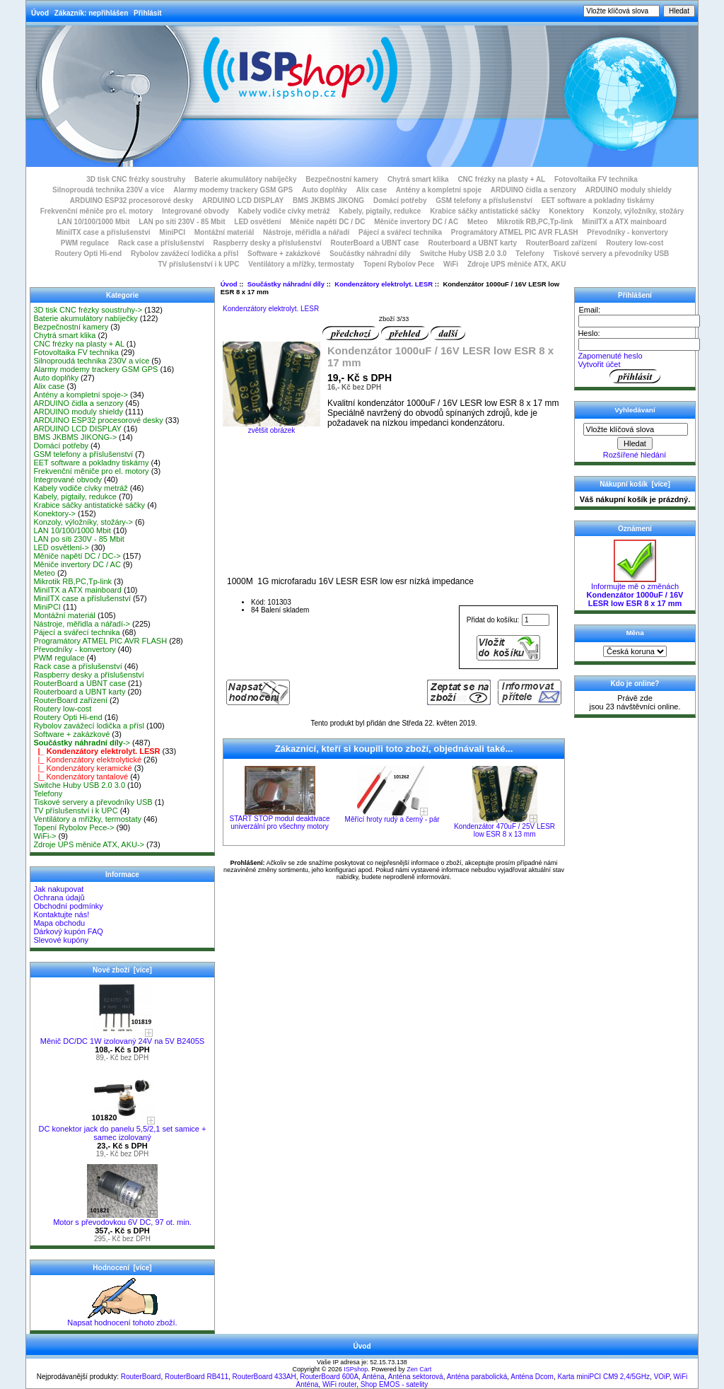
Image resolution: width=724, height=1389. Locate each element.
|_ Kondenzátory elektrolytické (87, 759)
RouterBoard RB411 (196, 1377)
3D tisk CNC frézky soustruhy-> (87, 310)
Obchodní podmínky (68, 906)
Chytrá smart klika (418, 179)
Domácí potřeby (400, 200)
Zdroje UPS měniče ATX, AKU (516, 264)
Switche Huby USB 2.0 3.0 (463, 253)
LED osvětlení (257, 222)
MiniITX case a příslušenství (103, 232)
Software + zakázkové (283, 253)
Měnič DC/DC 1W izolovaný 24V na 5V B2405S (122, 1037)
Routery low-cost (634, 243)
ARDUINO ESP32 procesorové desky (132, 200)
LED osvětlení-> (61, 547)
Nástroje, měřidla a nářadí (306, 232)
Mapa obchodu (59, 923)
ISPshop (356, 1369)
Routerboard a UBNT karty (472, 243)
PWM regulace (85, 243)
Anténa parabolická (477, 1377)
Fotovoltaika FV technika (596, 179)
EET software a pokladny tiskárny (598, 200)
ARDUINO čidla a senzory (533, 190)
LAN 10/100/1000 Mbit (93, 222)
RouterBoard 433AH (264, 1377)
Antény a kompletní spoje (438, 190)
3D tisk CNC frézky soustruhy (135, 179)
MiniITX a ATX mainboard (624, 222)
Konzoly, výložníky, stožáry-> (83, 522)
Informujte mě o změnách (635, 591)
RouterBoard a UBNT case (375, 243)
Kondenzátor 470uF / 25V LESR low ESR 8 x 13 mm (504, 830)
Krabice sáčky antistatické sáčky (485, 211)
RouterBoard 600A (329, 1377)
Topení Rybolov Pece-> (73, 827)
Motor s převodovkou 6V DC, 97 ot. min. (122, 1218)
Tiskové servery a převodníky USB (612, 253)
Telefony (529, 253)
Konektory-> (54, 513)
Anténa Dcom (532, 1377)
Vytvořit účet (599, 364)
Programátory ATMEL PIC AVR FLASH (514, 232)
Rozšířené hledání (634, 455)
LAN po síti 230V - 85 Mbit (182, 222)
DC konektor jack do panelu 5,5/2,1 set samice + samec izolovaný (122, 1129)
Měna (634, 633)
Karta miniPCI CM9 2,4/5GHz (603, 1377)
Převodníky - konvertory (627, 232)
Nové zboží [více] (122, 970)
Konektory (566, 211)
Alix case (371, 190)
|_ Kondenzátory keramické (82, 768)
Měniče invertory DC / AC (416, 222)
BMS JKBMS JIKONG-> (75, 437)
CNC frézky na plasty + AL (501, 179)
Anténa (373, 1377)
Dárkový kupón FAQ (68, 931)
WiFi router (339, 1384)
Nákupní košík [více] (635, 484)
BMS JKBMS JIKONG (328, 200)
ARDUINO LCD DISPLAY (243, 200)
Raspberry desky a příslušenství (267, 243)
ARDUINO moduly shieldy (628, 190)
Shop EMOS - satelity (394, 1384)
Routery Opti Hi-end (88, 253)
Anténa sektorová (415, 1377)
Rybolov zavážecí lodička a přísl (184, 253)
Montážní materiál (224, 232)
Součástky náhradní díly (286, 284)
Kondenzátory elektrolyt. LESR (383, 284)
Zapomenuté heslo (610, 355)
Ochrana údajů (58, 897)
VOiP (662, 1377)
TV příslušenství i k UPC (198, 264)
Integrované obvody (195, 211)
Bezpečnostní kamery (341, 179)
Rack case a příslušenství (161, 243)
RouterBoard (141, 1377)
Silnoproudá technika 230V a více (108, 190)
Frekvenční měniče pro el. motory (96, 211)
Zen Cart (419, 1369)
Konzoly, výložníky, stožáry (638, 211)
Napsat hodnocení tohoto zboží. (122, 1319)
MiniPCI (172, 232)
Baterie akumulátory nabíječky (245, 179)
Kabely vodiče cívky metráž (284, 211)
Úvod (40, 13)
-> (81, 742)
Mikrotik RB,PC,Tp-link (535, 222)
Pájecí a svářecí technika (400, 232)
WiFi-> (44, 836)
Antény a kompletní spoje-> (80, 394)
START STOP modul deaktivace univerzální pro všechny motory (280, 822)
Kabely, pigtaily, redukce (380, 211)
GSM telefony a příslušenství (484, 200)
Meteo (477, 222)
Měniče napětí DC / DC (327, 222)
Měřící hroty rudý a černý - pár (392, 819)
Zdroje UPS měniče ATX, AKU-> (88, 844)
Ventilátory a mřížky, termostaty (301, 264)
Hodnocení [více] (122, 1268)
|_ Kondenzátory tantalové (80, 776)
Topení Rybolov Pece (398, 264)
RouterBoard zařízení (561, 243)
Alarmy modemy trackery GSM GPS (233, 190)
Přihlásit (147, 13)
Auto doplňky (324, 190)
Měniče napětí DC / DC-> (76, 556)
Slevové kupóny (60, 940)
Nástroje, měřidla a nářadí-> (81, 624)
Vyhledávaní (634, 410)
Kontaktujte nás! (61, 914)
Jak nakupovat (58, 889)
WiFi (450, 264)
